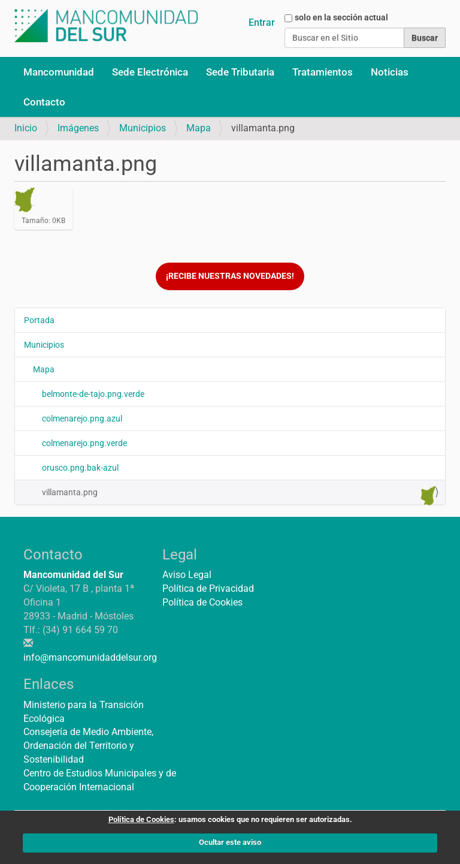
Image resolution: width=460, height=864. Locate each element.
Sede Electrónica (150, 72)
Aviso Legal (186, 574)
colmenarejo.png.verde (84, 443)
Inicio (25, 128)
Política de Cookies (202, 602)
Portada (39, 320)
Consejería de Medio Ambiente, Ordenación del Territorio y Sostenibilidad (88, 745)
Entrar (262, 22)
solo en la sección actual (341, 17)
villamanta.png (239, 495)
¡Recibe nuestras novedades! (230, 276)
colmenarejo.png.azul (82, 418)
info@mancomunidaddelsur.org (90, 657)
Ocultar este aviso (230, 842)
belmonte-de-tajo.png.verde (93, 394)
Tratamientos (322, 72)
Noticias (389, 72)
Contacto (44, 102)
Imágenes (78, 128)
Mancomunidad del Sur (73, 574)
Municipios (142, 128)
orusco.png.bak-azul (80, 467)
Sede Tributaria (240, 72)
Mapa (198, 128)
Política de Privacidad (208, 588)
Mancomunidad (58, 72)
